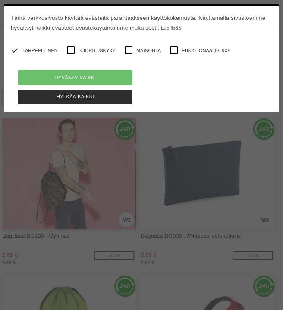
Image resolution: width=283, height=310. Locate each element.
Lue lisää (171, 28)
